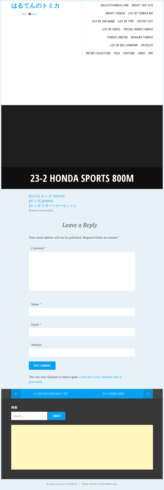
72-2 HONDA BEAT (113, 393)
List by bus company (124, 45)
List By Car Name (103, 21)
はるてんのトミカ (35, 5)
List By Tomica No (140, 13)
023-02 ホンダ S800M (46, 196)
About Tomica (115, 13)
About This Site (142, 5)
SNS (150, 53)
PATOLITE (147, 45)
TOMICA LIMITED (117, 37)
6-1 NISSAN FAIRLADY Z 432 (50, 393)
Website (36, 345)
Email (36, 324)
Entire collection (98, 53)
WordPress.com (109, 484)
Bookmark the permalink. (41, 210)
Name (36, 304)
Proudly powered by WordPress (62, 484)
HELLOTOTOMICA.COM (114, 5)
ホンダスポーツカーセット (52, 206)
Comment (38, 248)
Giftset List (145, 21)
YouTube (129, 53)
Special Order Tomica (138, 29)
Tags (117, 53)
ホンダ (35, 201)
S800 (48, 201)
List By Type (126, 21)
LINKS (141, 53)
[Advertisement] (82, 81)
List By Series (111, 29)
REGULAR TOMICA (142, 37)
